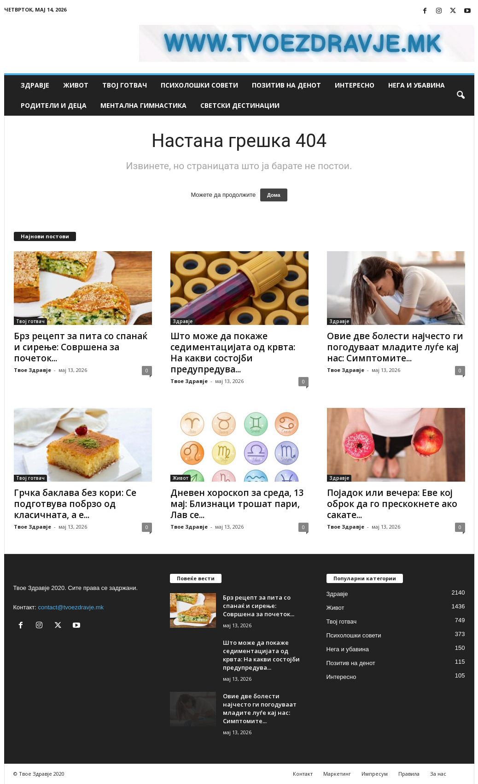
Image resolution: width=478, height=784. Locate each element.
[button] (460, 95)
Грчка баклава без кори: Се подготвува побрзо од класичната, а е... (75, 504)
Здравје (35, 85)
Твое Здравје (32, 369)
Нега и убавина (416, 85)
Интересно (354, 85)
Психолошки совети (199, 85)
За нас (438, 773)
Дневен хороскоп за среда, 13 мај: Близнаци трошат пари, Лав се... (237, 504)
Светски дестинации (240, 105)
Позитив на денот (286, 85)
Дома (273, 195)
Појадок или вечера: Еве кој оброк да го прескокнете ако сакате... (392, 504)
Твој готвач (124, 85)
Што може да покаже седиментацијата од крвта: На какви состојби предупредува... (232, 352)
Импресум (374, 773)
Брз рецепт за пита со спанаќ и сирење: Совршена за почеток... (80, 347)
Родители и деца (54, 105)
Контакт (303, 773)
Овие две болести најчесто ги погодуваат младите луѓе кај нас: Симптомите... (395, 347)
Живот (75, 85)
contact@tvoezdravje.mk (71, 607)
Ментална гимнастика (143, 105)
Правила (409, 773)
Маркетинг (337, 773)
